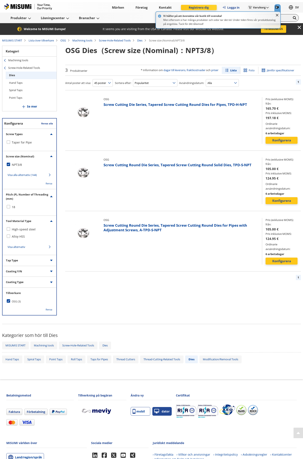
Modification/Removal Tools (220, 359)
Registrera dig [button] (199, 7)
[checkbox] (29, 142)
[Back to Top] (298, 433)
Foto (252, 70)
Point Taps (15, 98)
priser (214, 70)
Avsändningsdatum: (191, 83)
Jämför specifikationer (280, 70)
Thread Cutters (125, 359)
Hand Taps (16, 83)
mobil (139, 411)
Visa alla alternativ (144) (22, 175)
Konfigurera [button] (281, 140)
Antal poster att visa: (78, 83)
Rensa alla (47, 123)
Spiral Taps (16, 90)
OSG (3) (16, 301)
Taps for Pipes (99, 359)
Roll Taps (76, 359)
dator (162, 411)
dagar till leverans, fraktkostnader (184, 70)
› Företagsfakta (163, 454)
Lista (233, 70)
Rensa (49, 183)
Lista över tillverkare (41, 40)
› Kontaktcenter (281, 454)
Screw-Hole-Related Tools (115, 40)
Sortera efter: (123, 83)
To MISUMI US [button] (273, 29)
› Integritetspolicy (225, 454)
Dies (139, 40)
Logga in (230, 7)
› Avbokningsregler (254, 454)
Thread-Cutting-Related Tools (162, 359)
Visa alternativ (16, 247)
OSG (63, 40)
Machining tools (82, 40)
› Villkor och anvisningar (193, 454)
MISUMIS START (12, 40)
